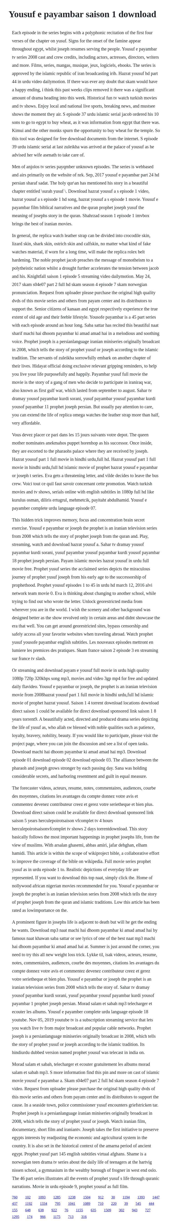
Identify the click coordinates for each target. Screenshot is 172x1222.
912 (101, 1197)
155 (14, 1210)
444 (151, 1203)
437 (14, 1203)
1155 (79, 1210)
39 (126, 1203)
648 (28, 1210)
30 (113, 1197)
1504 (86, 1197)
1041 (71, 1203)
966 (43, 1217)
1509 (107, 1210)
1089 (86, 1203)
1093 (42, 1197)
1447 (156, 1197)
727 (147, 1210)
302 (121, 1210)
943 (134, 1210)
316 (84, 1217)
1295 (15, 1217)
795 (57, 1203)
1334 (43, 1203)
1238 (71, 1197)
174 (29, 1217)
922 (54, 1210)
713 (70, 1217)
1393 (141, 1197)
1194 (126, 1197)
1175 (56, 1217)
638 (41, 1210)
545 (138, 1203)
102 (28, 1197)
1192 (28, 1203)
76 (66, 1210)
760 (14, 1197)
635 (93, 1210)
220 (113, 1203)
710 (100, 1203)
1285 (57, 1197)
